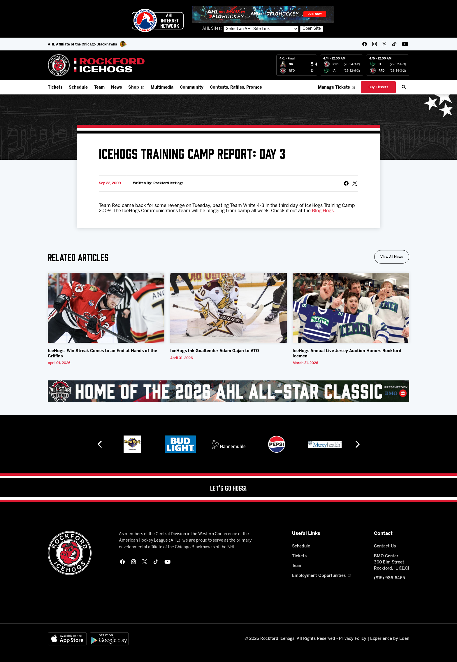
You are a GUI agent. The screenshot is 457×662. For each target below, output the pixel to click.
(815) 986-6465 (389, 578)
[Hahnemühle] (228, 444)
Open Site (312, 29)
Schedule (78, 87)
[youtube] (405, 44)
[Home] (96, 65)
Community (191, 87)
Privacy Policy (352, 639)
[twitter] (384, 44)
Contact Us (385, 546)
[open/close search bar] (404, 87)
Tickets (55, 87)
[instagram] (374, 44)
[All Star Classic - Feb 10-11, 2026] (228, 391)
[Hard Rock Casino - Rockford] (132, 444)
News (116, 87)
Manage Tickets (336, 87)
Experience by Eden (389, 639)
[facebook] (364, 44)
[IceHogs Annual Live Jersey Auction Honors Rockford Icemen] (351, 308)
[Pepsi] (276, 444)
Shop (136, 87)
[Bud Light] (180, 444)
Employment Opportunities (321, 576)
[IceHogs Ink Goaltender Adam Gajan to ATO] (228, 308)
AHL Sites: (212, 29)
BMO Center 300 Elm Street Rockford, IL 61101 (391, 562)
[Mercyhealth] (325, 444)
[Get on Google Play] (109, 638)
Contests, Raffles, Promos (236, 87)
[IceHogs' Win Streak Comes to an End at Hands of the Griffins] (106, 308)
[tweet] (354, 183)
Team (99, 87)
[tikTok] (394, 44)
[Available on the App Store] (67, 638)
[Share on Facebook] (346, 183)
